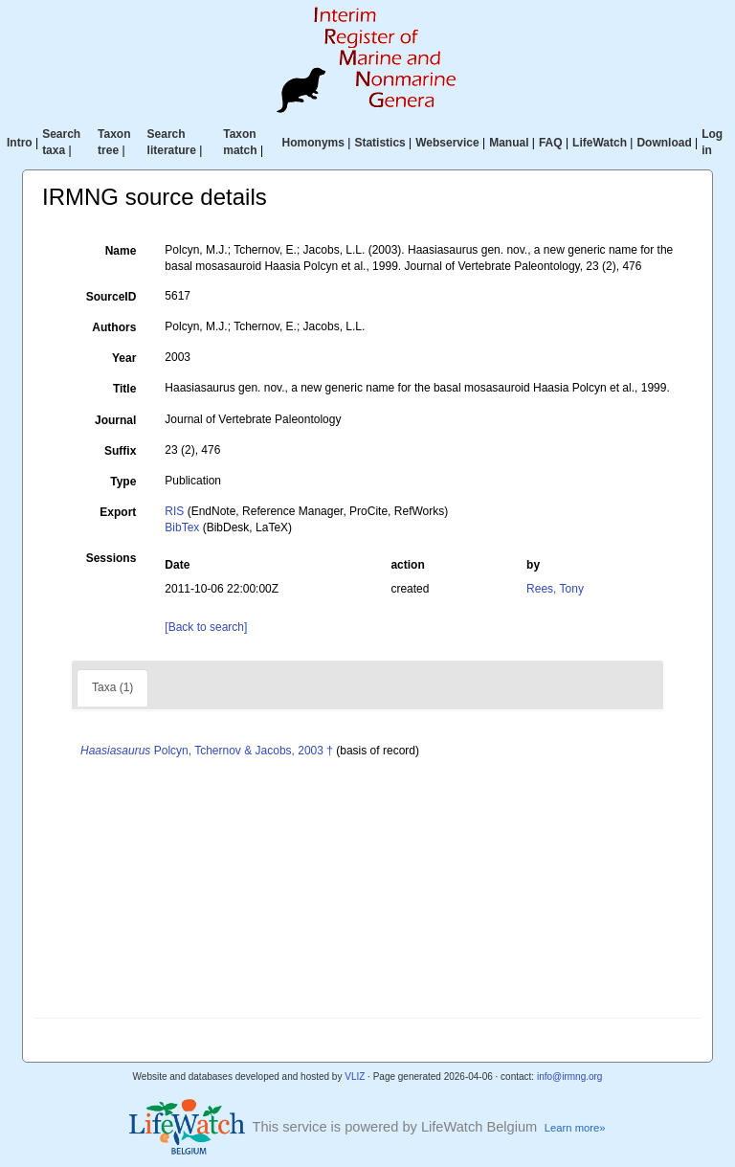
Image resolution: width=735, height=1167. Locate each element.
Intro (20, 142)
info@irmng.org (570, 1076)
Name (121, 251)
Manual (508, 142)
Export (118, 512)
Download (663, 142)
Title (124, 388)
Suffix (120, 451)
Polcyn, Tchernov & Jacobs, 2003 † (206, 750)
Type (123, 481)
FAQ (551, 142)
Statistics (379, 142)
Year (124, 358)
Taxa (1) (112, 687)
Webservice (447, 142)
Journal (115, 420)
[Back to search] (206, 627)
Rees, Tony (555, 588)
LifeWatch (599, 142)
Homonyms (313, 142)
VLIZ (355, 1076)
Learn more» (575, 1127)
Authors (114, 327)
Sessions (111, 558)
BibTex (182, 527)
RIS (174, 511)
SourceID (111, 296)
